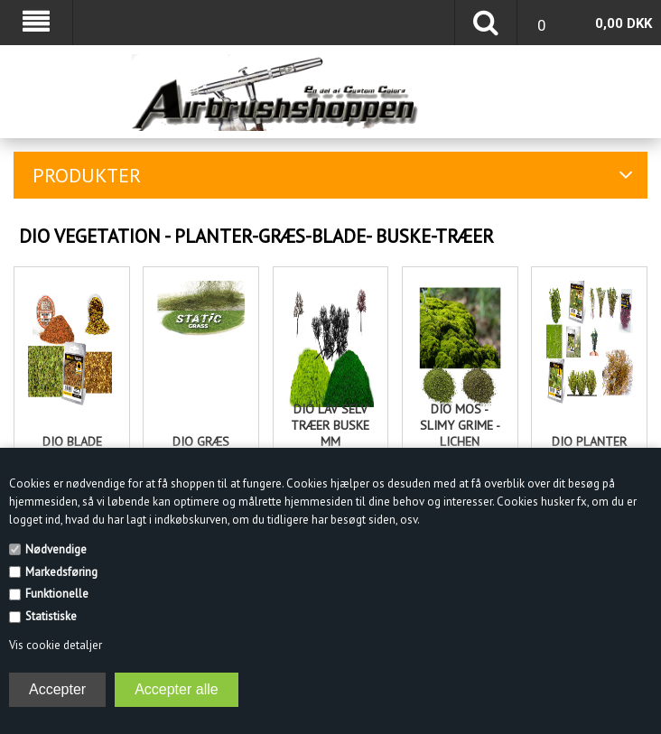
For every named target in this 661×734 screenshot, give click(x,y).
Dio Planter (589, 441)
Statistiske (51, 616)
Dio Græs (200, 441)
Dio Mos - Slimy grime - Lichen (460, 425)
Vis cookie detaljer (55, 645)
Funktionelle (56, 593)
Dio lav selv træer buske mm (330, 425)
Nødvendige (56, 549)
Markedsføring (61, 572)
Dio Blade (72, 441)
